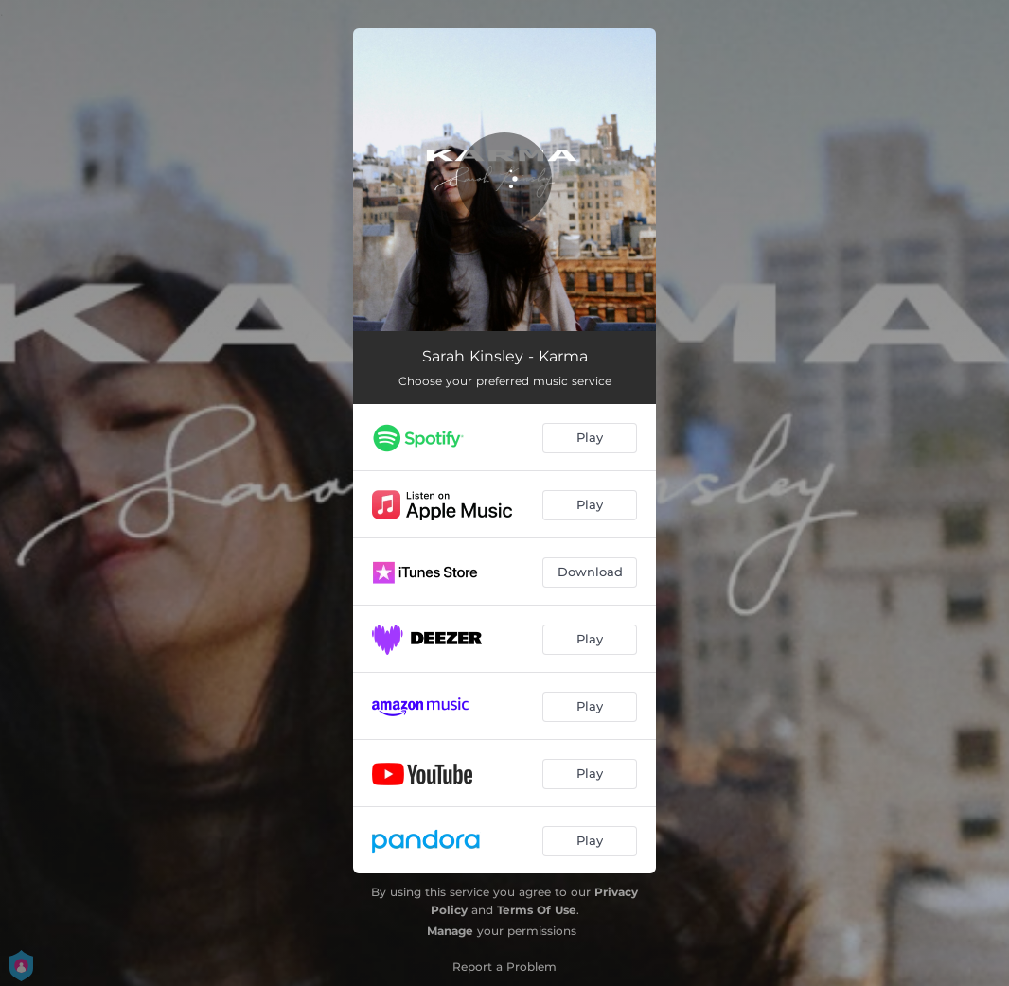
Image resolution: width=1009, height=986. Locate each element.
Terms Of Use (536, 910)
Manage (450, 931)
